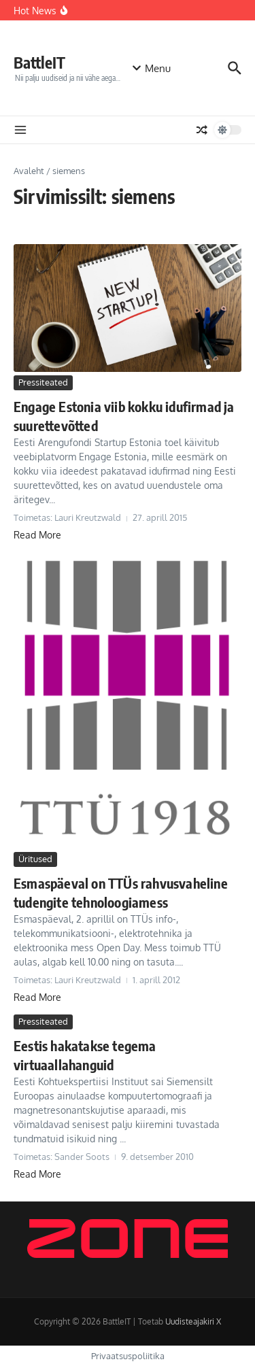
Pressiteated (43, 382)
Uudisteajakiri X (193, 1321)
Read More (37, 535)
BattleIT (39, 62)
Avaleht (29, 170)
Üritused (35, 858)
